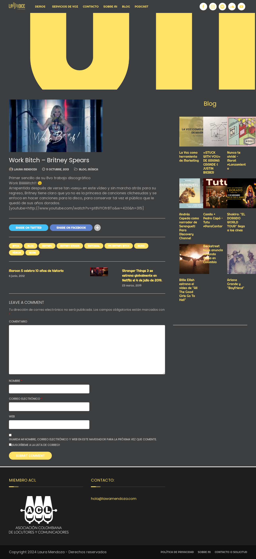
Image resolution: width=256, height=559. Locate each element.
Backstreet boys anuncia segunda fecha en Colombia (213, 254)
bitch (16, 245)
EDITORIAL (94, 245)
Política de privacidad (177, 552)
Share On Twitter (29, 228)
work (32, 252)
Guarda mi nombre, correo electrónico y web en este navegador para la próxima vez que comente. (83, 439)
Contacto (91, 6)
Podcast (141, 6)
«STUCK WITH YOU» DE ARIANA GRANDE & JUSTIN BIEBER (211, 162)
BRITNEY (47, 245)
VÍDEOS (17, 252)
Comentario (18, 321)
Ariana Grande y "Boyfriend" (235, 284)
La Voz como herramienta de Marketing (189, 156)
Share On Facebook (71, 228)
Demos (40, 6)
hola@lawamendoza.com (113, 498)
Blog (126, 6)
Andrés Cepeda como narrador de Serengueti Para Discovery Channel (189, 226)
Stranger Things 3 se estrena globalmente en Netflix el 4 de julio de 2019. (142, 275)
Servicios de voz (65, 6)
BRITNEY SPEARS (69, 245)
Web (12, 416)
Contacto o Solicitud (231, 552)
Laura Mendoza (25, 169)
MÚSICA (93, 169)
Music (141, 245)
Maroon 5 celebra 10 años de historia (36, 271)
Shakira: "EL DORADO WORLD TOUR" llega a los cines (236, 222)
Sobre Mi (110, 6)
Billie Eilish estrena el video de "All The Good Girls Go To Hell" (188, 290)
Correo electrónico (25, 399)
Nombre (15, 381)
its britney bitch (118, 245)
